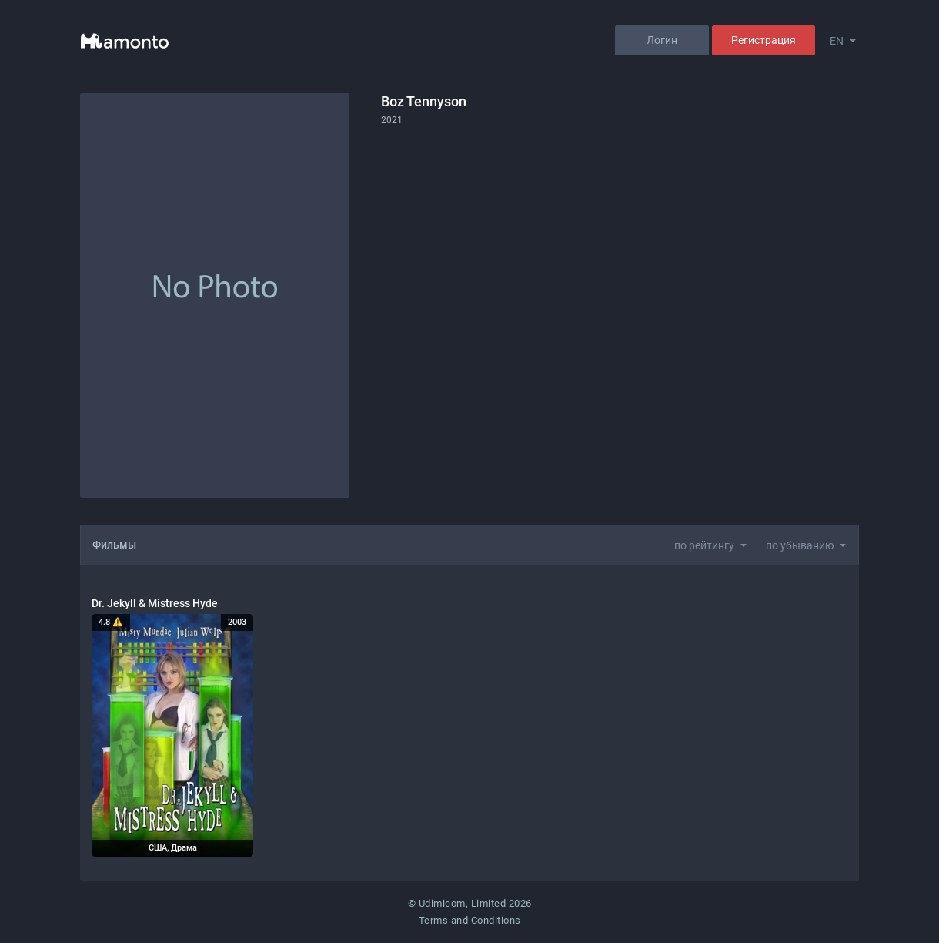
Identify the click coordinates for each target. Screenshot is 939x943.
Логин (662, 40)
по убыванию (800, 545)
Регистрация (763, 40)
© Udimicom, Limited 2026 (470, 903)
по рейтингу (704, 545)
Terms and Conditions (470, 920)
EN (837, 40)
